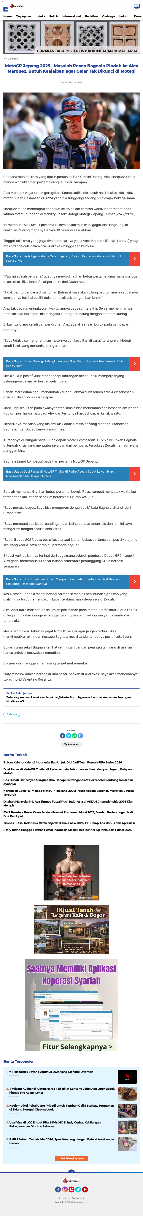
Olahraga (108, 16)
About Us (64, 1198)
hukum (124, 16)
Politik (53, 16)
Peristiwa (91, 16)
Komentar (71, 744)
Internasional (71, 16)
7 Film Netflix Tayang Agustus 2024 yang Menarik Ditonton (51, 1072)
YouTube (87, 1191)
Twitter (80, 1191)
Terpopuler (23, 16)
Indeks (40, 16)
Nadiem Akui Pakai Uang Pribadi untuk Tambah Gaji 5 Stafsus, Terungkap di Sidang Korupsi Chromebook (61, 1107)
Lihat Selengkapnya (71, 1158)
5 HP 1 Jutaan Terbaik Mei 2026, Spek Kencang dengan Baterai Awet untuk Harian (62, 1141)
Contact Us (78, 1198)
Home (7, 16)
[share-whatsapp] (74, 735)
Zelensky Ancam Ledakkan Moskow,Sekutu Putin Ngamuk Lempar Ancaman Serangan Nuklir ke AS (68, 699)
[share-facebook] (62, 735)
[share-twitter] (68, 735)
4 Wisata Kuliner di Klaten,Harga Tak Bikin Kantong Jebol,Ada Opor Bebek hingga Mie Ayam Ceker (62, 1090)
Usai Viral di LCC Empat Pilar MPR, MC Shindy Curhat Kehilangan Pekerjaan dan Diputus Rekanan (55, 1124)
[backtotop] (71, 1172)
